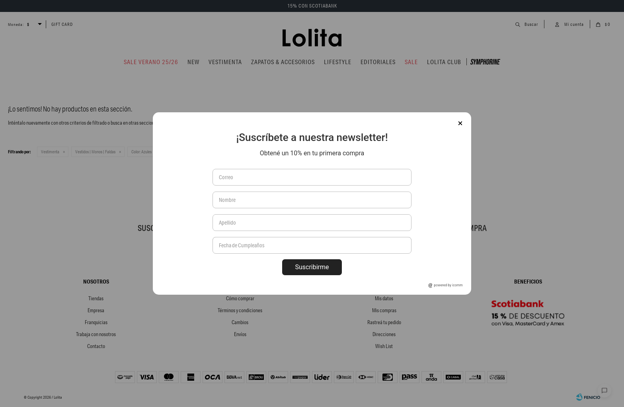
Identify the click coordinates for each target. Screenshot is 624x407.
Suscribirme (312, 267)
